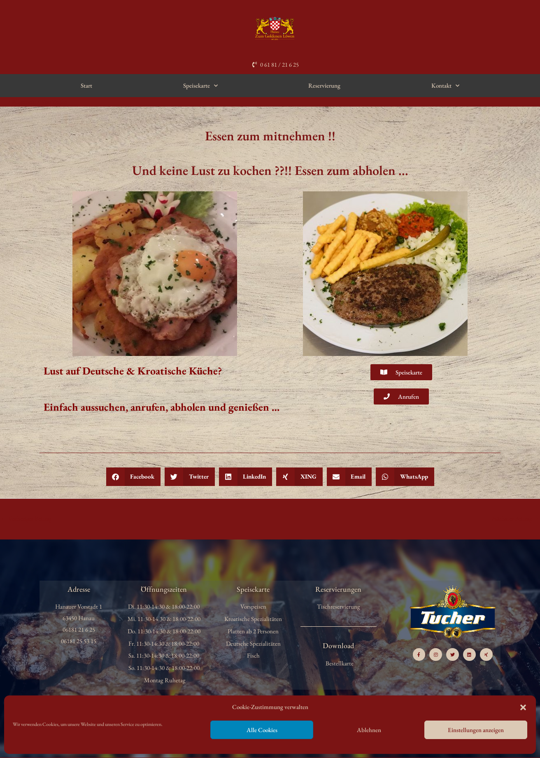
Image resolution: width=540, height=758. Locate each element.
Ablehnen (369, 730)
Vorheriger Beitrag (26, 518)
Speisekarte (200, 85)
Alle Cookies (262, 730)
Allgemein (24, 101)
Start (86, 85)
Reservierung (324, 85)
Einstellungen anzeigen (476, 730)
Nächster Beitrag (515, 518)
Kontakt (445, 85)
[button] (523, 707)
